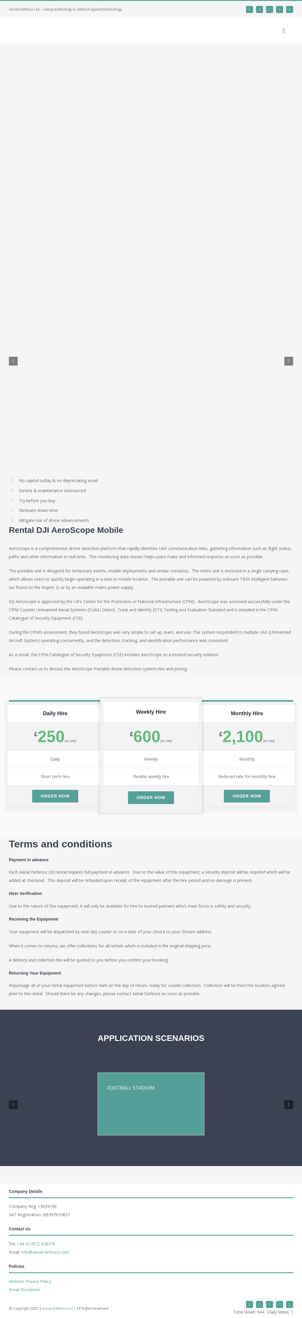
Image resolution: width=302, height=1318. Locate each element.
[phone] (289, 9)
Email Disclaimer (24, 1289)
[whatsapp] (269, 9)
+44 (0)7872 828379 (36, 1244)
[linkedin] (259, 9)
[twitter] (249, 9)
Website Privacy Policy (30, 1281)
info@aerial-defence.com (45, 1252)
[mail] (279, 9)
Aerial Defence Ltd (57, 1308)
